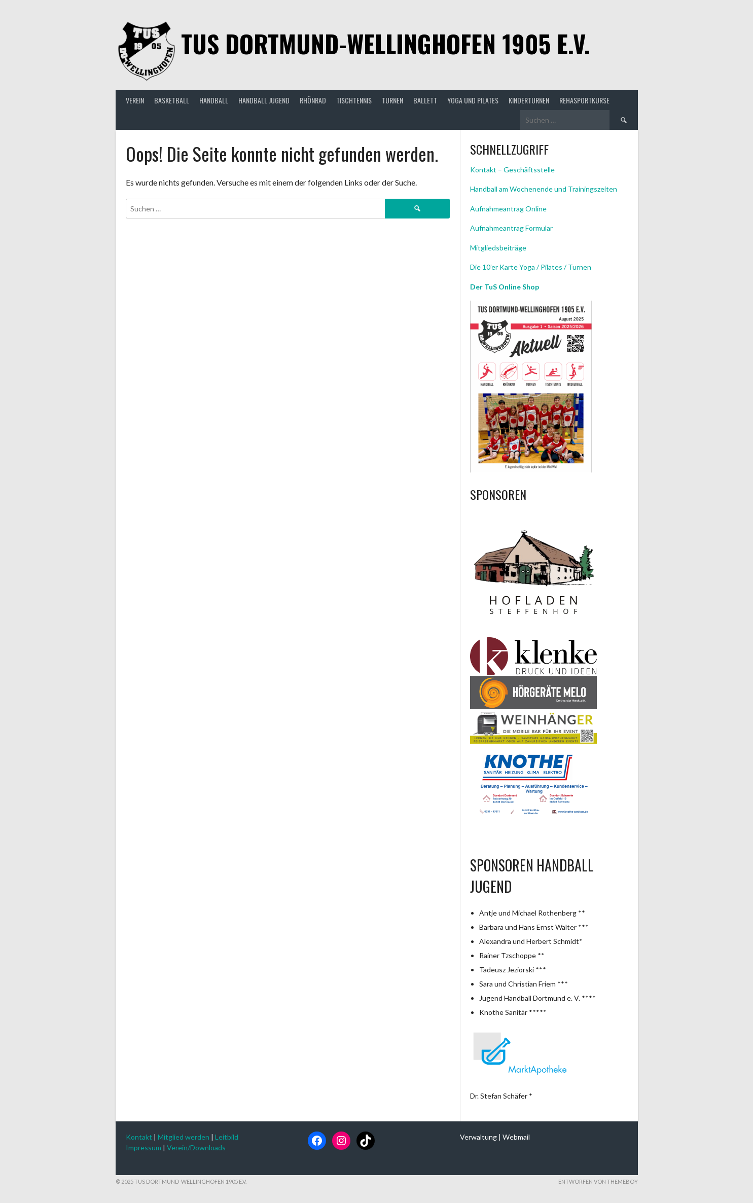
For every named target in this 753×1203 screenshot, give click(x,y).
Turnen (392, 100)
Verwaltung (478, 1137)
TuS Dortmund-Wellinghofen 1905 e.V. (385, 43)
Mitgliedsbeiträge (498, 247)
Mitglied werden (183, 1137)
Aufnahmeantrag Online (508, 208)
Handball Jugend (264, 100)
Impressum (143, 1147)
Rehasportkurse (584, 100)
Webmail (516, 1137)
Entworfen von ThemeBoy (598, 1181)
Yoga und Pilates (472, 100)
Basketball (171, 100)
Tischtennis (354, 100)
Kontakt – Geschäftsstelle (512, 169)
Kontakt (139, 1137)
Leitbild (226, 1137)
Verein (135, 100)
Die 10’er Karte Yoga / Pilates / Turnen (530, 267)
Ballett (425, 100)
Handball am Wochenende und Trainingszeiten (543, 189)
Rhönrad (313, 100)
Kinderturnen (529, 100)
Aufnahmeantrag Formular (511, 228)
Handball (213, 100)
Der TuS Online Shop (504, 286)
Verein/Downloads (196, 1147)
